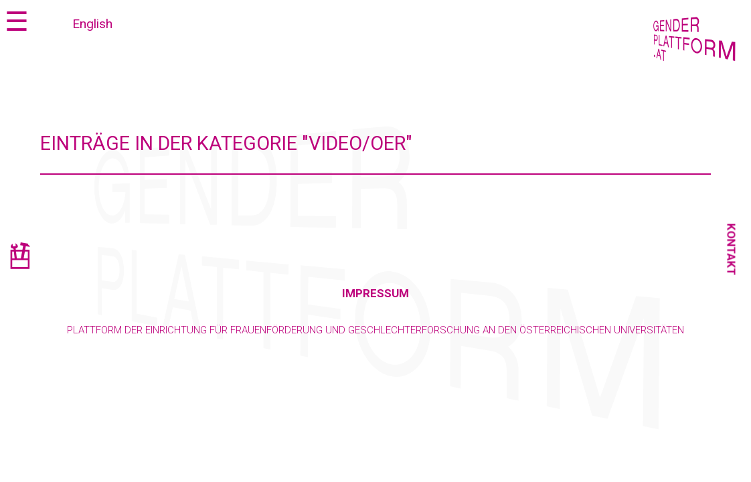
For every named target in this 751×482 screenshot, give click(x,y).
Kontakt (731, 250)
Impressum (375, 293)
